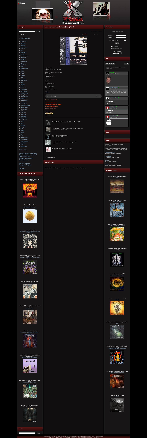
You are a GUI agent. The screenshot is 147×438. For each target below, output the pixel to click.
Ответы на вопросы (24, 156)
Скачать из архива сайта (51, 99)
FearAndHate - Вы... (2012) (117, 395)
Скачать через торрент (51, 102)
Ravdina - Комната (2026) (30, 230)
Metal (97, 31)
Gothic (94, 31)
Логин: (110, 35)
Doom (100, 31)
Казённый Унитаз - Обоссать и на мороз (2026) (30, 306)
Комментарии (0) (50, 157)
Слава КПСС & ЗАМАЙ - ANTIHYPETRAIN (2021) (117, 347)
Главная (23, 34)
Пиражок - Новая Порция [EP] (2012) (117, 224)
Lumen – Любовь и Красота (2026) (30, 281)
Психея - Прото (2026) (29, 204)
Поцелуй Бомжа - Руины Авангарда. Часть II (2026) (30, 381)
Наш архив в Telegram (25, 165)
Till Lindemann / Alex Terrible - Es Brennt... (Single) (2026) (30, 356)
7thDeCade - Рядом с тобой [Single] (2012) (117, 371)
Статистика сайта (24, 160)
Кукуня (107, 164)
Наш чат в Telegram (24, 163)
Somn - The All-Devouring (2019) (60, 135)
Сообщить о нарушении (51, 106)
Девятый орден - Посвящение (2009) (117, 176)
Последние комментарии (26, 158)
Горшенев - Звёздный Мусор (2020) (117, 200)
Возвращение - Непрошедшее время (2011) (117, 322)
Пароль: (110, 37)
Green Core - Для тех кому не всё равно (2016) (117, 249)
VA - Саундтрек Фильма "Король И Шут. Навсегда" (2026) (30, 256)
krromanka (108, 156)
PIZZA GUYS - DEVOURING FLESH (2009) (62, 148)
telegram (47, 91)
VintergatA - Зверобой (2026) (30, 331)
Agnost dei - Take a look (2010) (117, 273)
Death (91, 31)
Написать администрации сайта (28, 153)
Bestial (85, 33)
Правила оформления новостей (28, 155)
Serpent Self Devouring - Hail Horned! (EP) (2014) (64, 142)
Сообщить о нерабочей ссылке (53, 104)
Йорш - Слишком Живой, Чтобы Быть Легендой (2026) (30, 180)
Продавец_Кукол (110, 152)
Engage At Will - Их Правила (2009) (117, 297)
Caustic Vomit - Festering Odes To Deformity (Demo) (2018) (66, 121)
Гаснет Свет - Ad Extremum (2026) (29, 405)
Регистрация (115, 46)
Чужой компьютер (113, 40)
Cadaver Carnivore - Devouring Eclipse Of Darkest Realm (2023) (67, 128)
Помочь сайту (23, 149)
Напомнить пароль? (117, 48)
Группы (22, 168)
